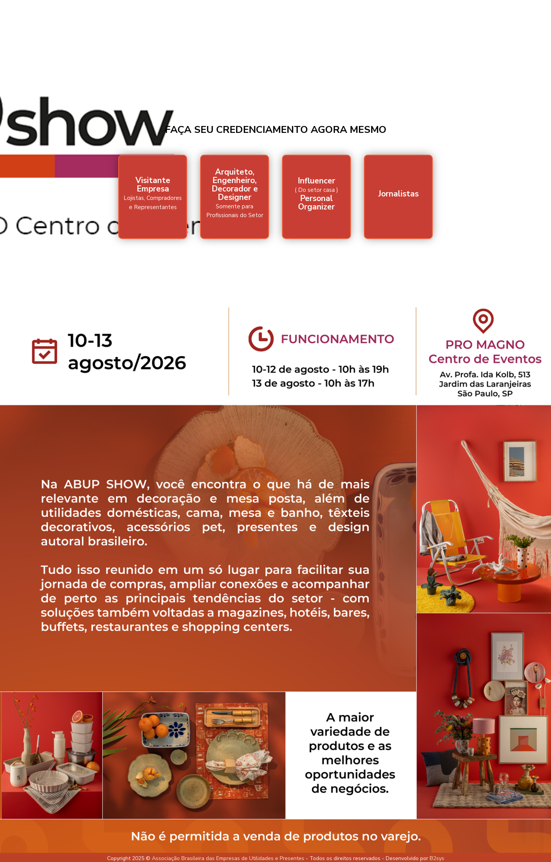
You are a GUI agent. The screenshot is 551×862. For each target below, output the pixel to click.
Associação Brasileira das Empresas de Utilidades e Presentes (228, 858)
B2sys (437, 858)
